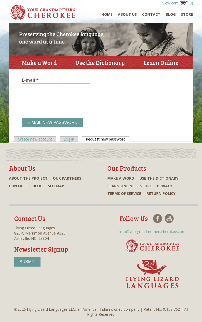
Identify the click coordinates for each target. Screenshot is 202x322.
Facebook (157, 218)
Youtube (169, 218)
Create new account (35, 139)
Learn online (120, 185)
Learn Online (161, 64)
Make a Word (39, 62)
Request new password (107, 139)
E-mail (30, 80)
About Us (127, 14)
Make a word (120, 178)
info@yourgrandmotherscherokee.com (152, 231)
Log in (69, 139)
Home (107, 14)
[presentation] (62, 103)
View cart (177, 3)
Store (187, 14)
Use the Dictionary (100, 64)
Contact (151, 14)
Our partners (67, 178)
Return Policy (161, 193)
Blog (171, 14)
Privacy (164, 185)
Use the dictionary (158, 178)
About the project (28, 178)
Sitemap (56, 185)
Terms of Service (124, 193)
